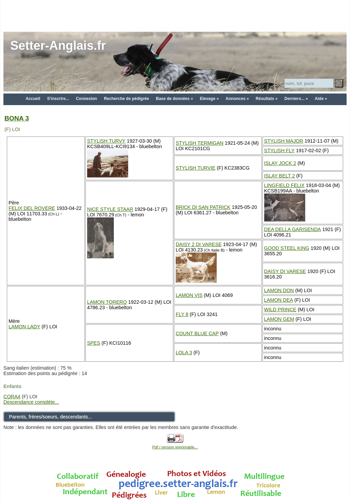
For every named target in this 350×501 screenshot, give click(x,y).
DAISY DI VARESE (285, 271)
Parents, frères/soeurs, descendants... (50, 416)
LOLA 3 (184, 352)
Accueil (33, 98)
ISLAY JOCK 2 (280, 163)
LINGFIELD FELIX (284, 185)
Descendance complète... (31, 402)
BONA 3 (16, 118)
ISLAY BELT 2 (279, 175)
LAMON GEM (279, 319)
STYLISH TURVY (106, 141)
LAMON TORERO (107, 302)
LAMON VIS (189, 295)
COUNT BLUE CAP (197, 333)
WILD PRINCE (280, 309)
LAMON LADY (24, 326)
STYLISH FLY (279, 150)
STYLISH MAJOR (283, 141)
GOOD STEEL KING (286, 248)
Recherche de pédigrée (126, 98)
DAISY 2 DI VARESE (199, 244)
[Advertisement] (175, 15)
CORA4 (12, 396)
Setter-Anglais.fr (58, 46)
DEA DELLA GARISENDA (292, 229)
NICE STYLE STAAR (110, 209)
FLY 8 (182, 314)
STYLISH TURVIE (195, 168)
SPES (93, 343)
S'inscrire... (58, 98)
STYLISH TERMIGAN (200, 143)
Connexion (86, 98)
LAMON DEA (278, 300)
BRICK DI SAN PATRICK (203, 207)
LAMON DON (279, 290)
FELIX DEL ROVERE (32, 208)
